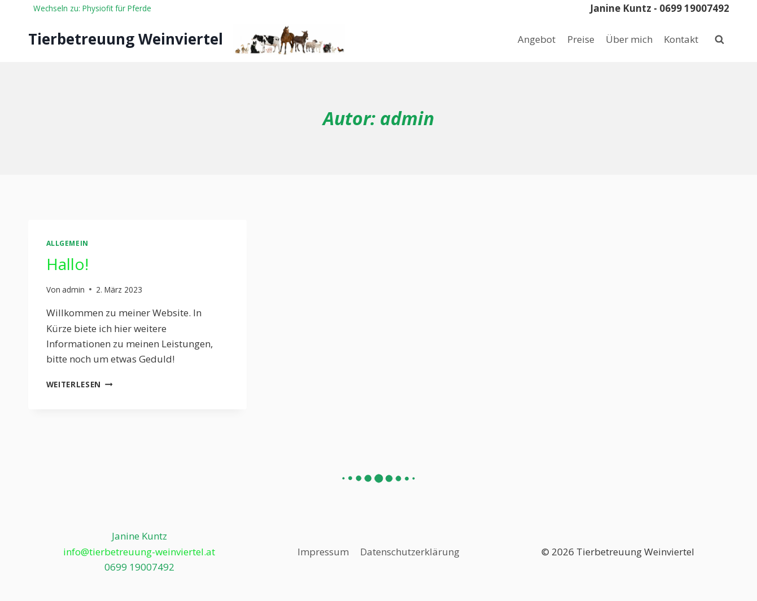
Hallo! (67, 264)
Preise (580, 39)
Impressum (323, 551)
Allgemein (67, 243)
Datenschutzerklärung (410, 551)
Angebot (536, 39)
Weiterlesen (79, 384)
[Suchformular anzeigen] (719, 39)
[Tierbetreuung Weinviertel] (186, 39)
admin (73, 289)
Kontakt (681, 39)
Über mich (629, 39)
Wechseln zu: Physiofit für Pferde (92, 8)
